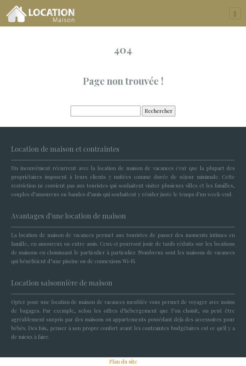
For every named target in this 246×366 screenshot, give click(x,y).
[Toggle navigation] (235, 13)
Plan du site (123, 361)
